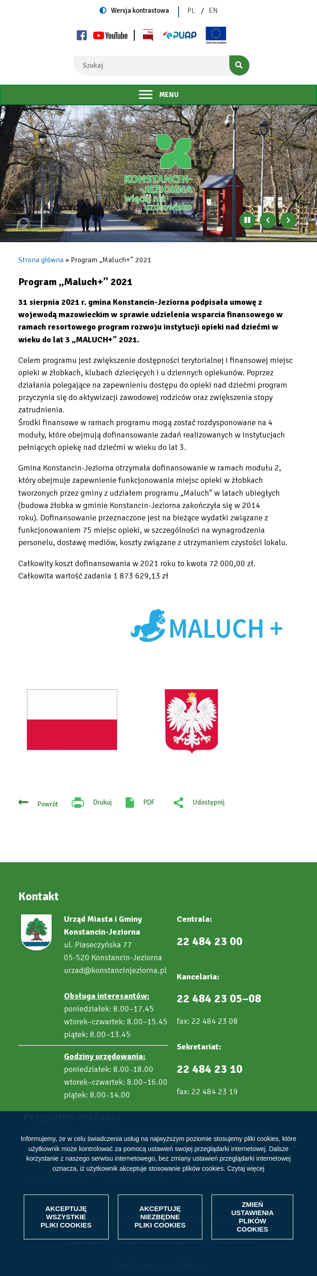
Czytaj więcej (245, 1168)
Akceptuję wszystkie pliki (66, 1217)
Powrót (47, 804)
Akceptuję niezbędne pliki (160, 1217)
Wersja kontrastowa (140, 10)
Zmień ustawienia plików (252, 1216)
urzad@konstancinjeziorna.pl (115, 970)
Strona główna (40, 260)
